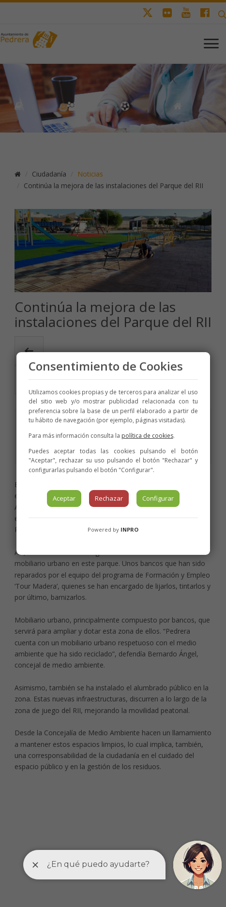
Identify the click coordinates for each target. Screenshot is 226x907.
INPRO (129, 529)
